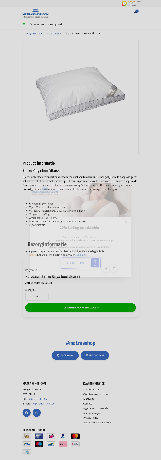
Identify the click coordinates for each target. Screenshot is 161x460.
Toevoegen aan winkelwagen (80, 307)
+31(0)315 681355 (37, 398)
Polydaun (31, 270)
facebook (65, 355)
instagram (95, 355)
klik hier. (82, 254)
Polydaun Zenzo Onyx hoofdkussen (83, 33)
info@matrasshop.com (42, 403)
